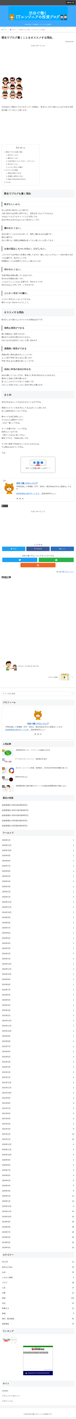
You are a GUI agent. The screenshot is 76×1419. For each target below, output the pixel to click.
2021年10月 (38, 1094)
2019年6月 (38, 1239)
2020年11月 (38, 1151)
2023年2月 (38, 1017)
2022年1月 (38, 1079)
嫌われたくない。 (14, 158)
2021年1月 (38, 1141)
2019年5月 (38, 1244)
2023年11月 (38, 971)
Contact (5, 1393)
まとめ (8, 184)
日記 (38, 1305)
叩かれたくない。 (14, 165)
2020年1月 (38, 1203)
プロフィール (7, 1403)
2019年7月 (38, 1234)
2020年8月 (38, 1167)
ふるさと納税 (38, 1279)
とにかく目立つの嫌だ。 (17, 168)
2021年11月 (38, 1089)
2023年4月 (38, 1007)
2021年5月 (38, 1120)
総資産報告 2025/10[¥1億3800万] (15, 817)
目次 (18, 148)
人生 (38, 1289)
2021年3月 (38, 1130)
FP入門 (38, 1263)
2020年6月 (38, 1177)
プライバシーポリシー (11, 1398)
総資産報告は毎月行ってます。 (28, 496)
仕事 (38, 1294)
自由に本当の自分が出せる (17, 181)
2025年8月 (38, 862)
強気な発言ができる (15, 174)
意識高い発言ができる (16, 177)
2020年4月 (38, 1187)
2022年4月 (38, 1063)
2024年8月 (38, 924)
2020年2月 (38, 1197)
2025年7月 (38, 867)
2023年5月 (38, 1001)
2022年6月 (38, 1053)
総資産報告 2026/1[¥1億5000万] (14, 807)
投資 (38, 1300)
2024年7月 (38, 929)
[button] (72, 695)
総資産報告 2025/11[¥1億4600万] (15, 812)
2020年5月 (38, 1182)
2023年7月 (38, 991)
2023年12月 (38, 965)
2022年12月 (38, 1022)
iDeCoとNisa (38, 1269)
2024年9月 (38, 919)
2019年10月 (38, 1218)
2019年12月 (38, 1208)
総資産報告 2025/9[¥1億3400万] (14, 823)
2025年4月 (38, 883)
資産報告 (38, 1325)
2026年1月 (38, 842)
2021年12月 (38, 1084)
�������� (48, 1371)
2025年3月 (38, 888)
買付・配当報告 (38, 1320)
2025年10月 (38, 852)
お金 (38, 1274)
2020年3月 (38, 1192)
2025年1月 (38, 898)
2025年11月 (38, 847)
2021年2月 (38, 1136)
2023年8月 (38, 986)
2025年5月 (38, 878)
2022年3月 (38, 1069)
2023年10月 (38, 976)
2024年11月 (38, 909)
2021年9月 (38, 1100)
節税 (38, 1315)
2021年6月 (38, 1115)
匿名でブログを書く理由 (15, 152)
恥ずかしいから (13, 155)
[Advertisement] (38, 61)
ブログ (4, 507)
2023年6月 (38, 996)
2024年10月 (38, 914)
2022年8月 (38, 1043)
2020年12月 (38, 1146)
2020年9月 (38, 1161)
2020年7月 (38, 1172)
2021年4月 (38, 1125)
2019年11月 (38, 1213)
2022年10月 (38, 1032)
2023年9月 (38, 981)
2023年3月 (38, 1012)
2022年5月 (38, 1058)
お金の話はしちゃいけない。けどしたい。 (23, 162)
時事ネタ (38, 1310)
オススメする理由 (12, 171)
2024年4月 (38, 945)
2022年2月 (38, 1074)
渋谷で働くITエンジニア (27, 485)
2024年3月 (38, 950)
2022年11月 (38, 1027)
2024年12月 (38, 904)
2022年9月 (38, 1038)
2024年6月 (38, 934)
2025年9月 (38, 857)
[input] (38, 695)
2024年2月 (38, 955)
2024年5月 (38, 940)
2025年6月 (38, 873)
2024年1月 (38, 960)
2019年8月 (38, 1228)
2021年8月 (38, 1105)
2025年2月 (38, 893)
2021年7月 (38, 1110)
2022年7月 (38, 1048)
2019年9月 (38, 1223)
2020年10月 (38, 1156)
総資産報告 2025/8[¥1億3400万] (14, 828)
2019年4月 (38, 1249)
